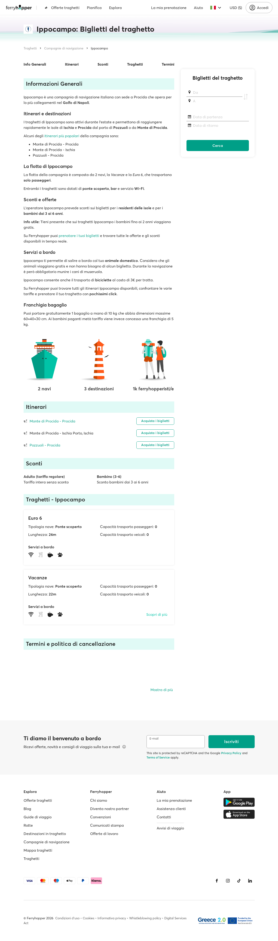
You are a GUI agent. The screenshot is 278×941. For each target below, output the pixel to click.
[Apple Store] (239, 814)
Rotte (28, 825)
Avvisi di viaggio (170, 828)
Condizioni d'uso (67, 918)
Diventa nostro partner (109, 808)
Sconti (103, 64)
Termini (168, 64)
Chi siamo (98, 800)
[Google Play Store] (239, 802)
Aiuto (198, 7)
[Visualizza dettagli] (124, 747)
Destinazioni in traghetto (45, 833)
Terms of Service (158, 757)
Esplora (115, 7)
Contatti (164, 817)
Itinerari (72, 64)
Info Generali (35, 64)
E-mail (154, 738)
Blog (27, 808)
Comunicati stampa (107, 825)
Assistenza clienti (171, 808)
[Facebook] (216, 880)
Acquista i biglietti (155, 421)
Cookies (88, 918)
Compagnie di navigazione (63, 48)
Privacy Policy (231, 753)
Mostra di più (161, 689)
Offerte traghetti (62, 7)
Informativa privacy (112, 918)
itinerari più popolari (61, 136)
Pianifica (94, 7)
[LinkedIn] (250, 880)
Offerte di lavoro (104, 833)
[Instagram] (227, 880)
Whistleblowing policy (145, 918)
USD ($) (236, 7)
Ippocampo (99, 48)
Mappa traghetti (38, 850)
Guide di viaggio (38, 817)
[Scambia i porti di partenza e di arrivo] (245, 96)
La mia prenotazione (168, 7)
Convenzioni (100, 817)
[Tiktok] (239, 880)
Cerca (217, 145)
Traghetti (30, 48)
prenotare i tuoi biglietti (79, 235)
